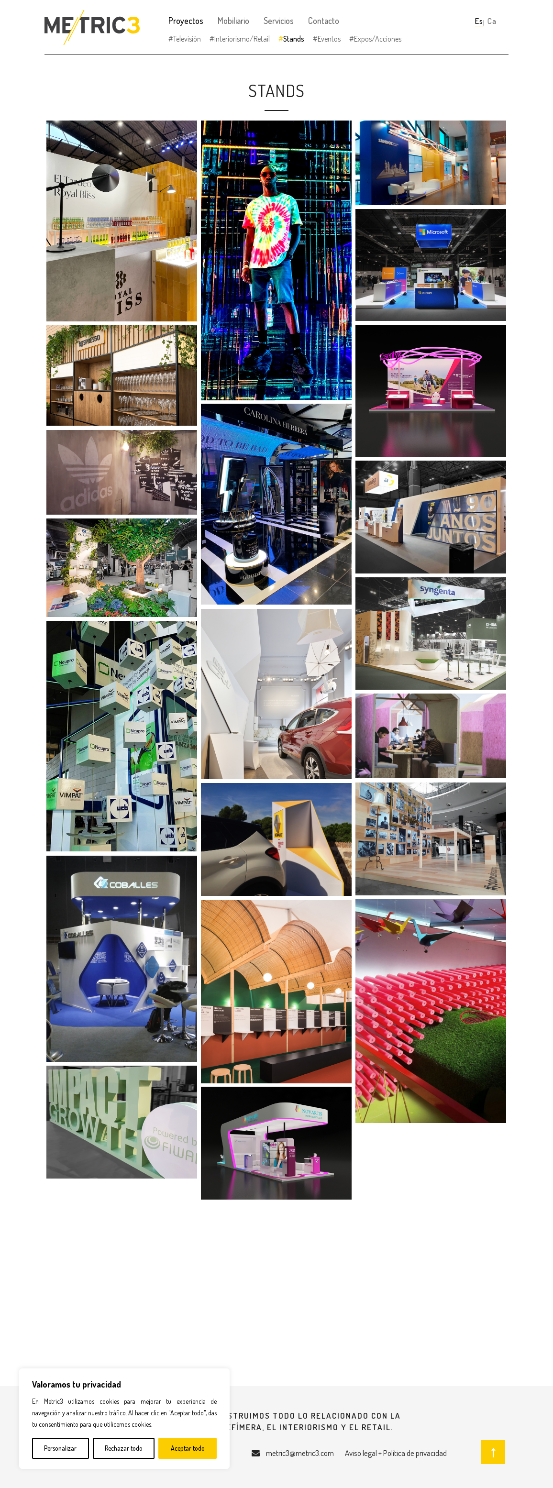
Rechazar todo (124, 1448)
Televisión (187, 39)
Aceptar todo (188, 1448)
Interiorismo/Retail (242, 39)
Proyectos (185, 20)
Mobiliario (233, 20)
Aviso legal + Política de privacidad (396, 1453)
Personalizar (60, 1448)
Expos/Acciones (377, 39)
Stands (293, 39)
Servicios (279, 20)
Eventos (329, 39)
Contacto (323, 20)
